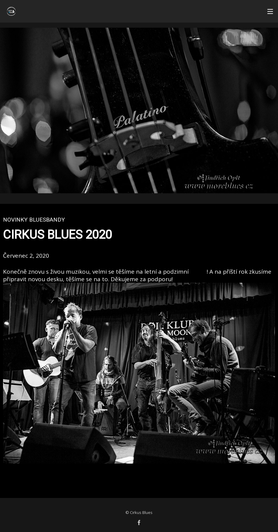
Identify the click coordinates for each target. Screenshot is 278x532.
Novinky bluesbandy (34, 219)
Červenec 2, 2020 (26, 256)
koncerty (198, 272)
